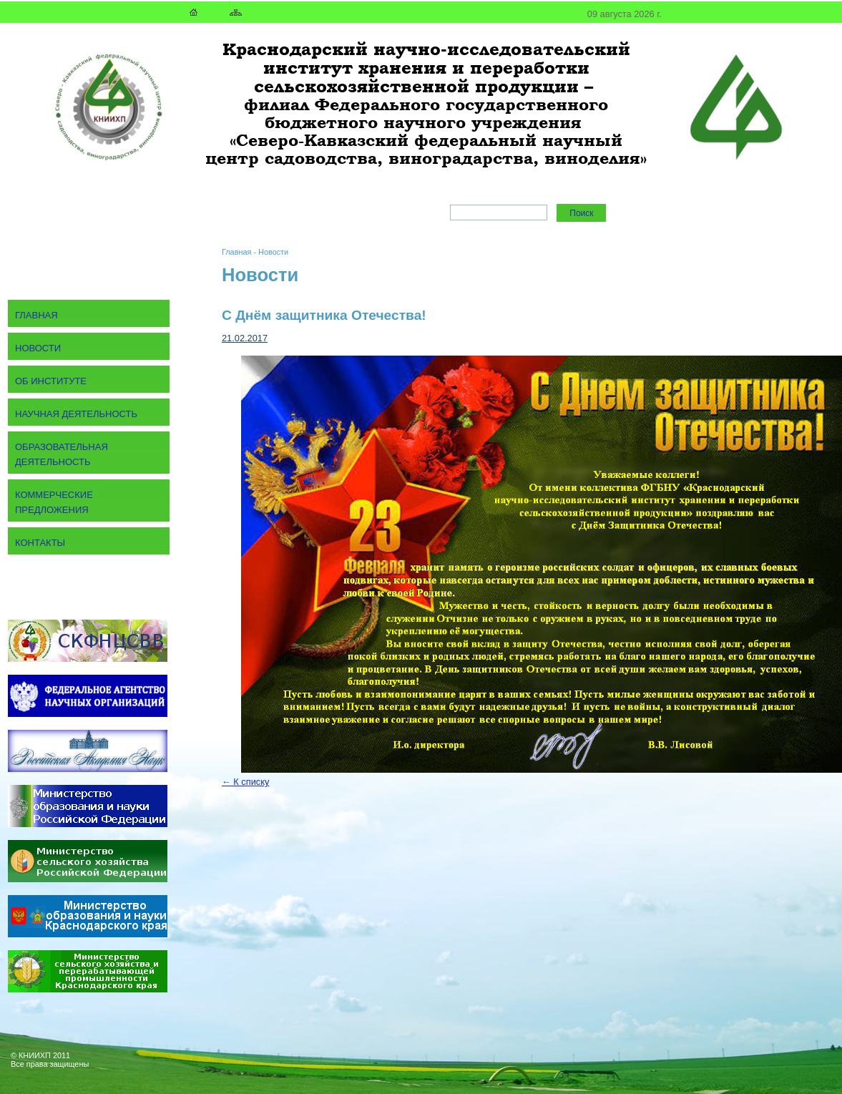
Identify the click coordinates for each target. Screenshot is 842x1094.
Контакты (40, 542)
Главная (236, 252)
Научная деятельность (76, 414)
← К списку (245, 781)
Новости (273, 252)
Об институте (51, 381)
